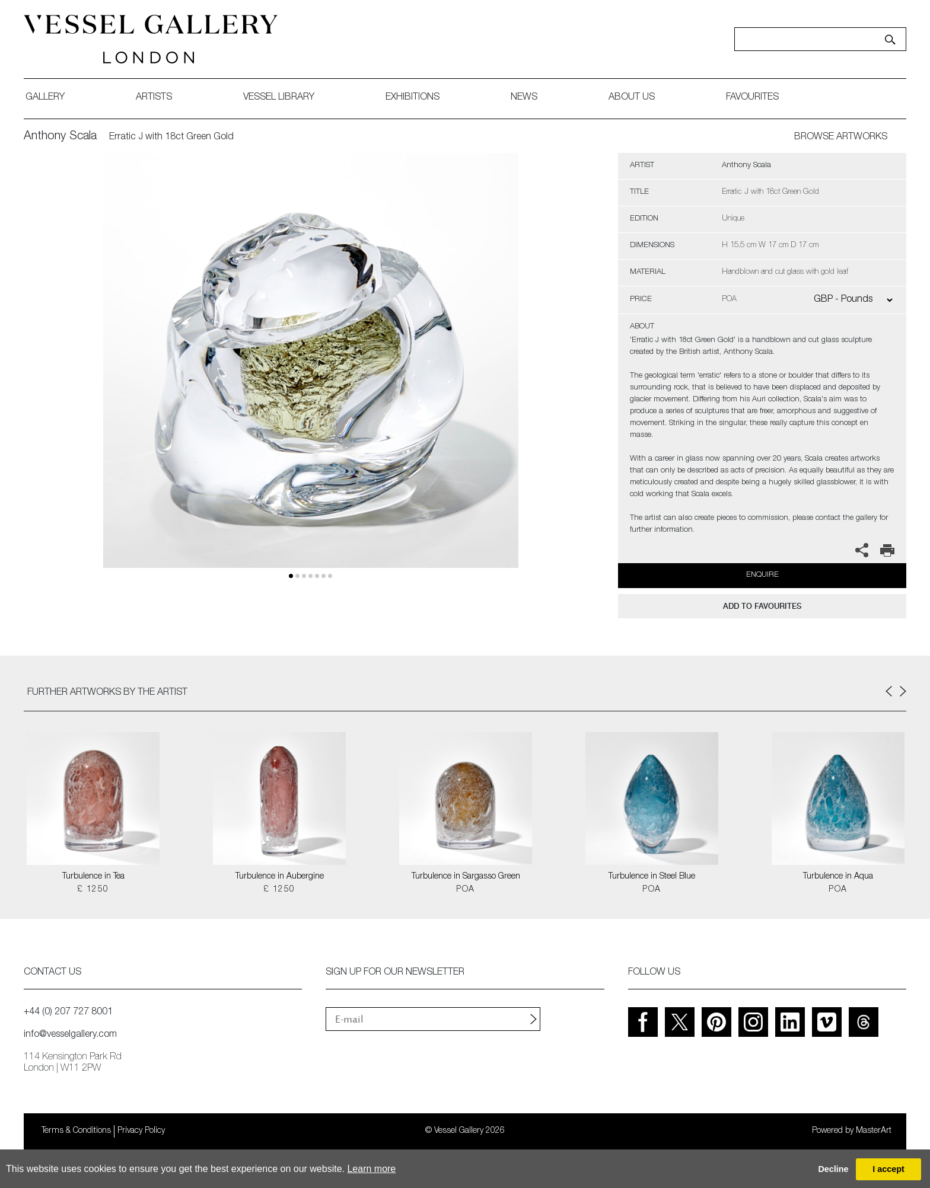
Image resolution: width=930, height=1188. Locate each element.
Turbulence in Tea (93, 877)
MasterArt (873, 1131)
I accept (888, 1169)
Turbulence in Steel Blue (652, 877)
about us (632, 98)
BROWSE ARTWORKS (840, 137)
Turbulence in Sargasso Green (466, 877)
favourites (752, 98)
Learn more (371, 1169)
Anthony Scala (60, 137)
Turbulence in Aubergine (279, 877)
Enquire (762, 575)
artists (154, 98)
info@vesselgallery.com (70, 1035)
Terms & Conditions (76, 1131)
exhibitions (412, 98)
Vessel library (278, 98)
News (524, 98)
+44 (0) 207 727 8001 (68, 1012)
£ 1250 (93, 890)
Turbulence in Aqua (838, 877)
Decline (833, 1169)
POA (465, 890)
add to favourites (762, 606)
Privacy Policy (141, 1131)
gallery (45, 98)
